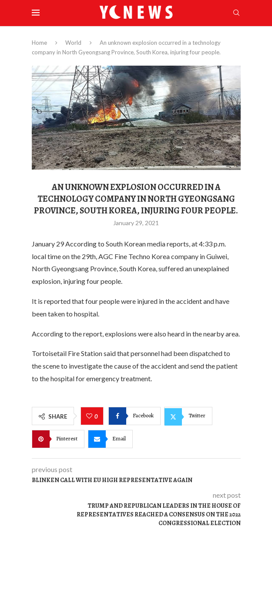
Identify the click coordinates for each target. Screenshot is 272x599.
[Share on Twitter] (188, 416)
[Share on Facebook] (134, 416)
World (73, 42)
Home (39, 42)
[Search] (236, 13)
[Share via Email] (110, 439)
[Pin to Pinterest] (58, 439)
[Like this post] (90, 416)
